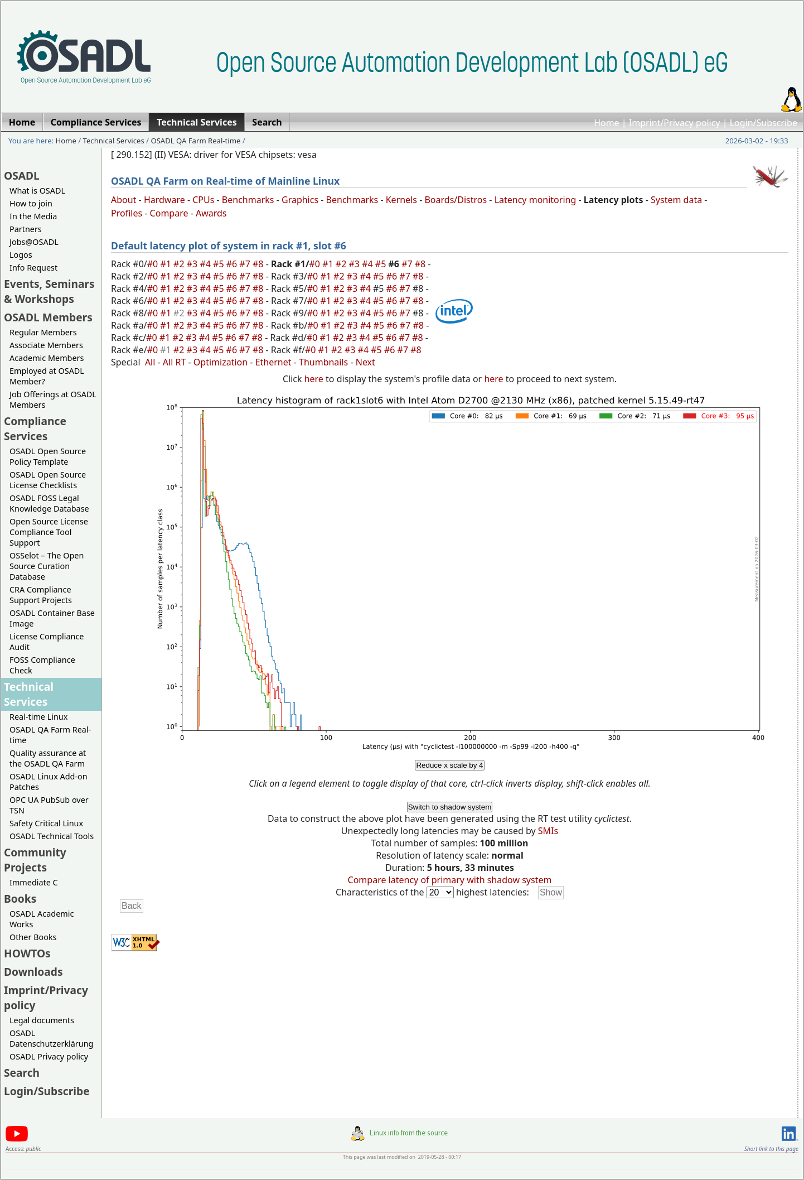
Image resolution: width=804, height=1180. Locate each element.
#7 (246, 264)
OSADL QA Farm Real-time (195, 141)
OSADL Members (48, 317)
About (123, 200)
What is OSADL (37, 190)
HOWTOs (27, 953)
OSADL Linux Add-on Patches (48, 781)
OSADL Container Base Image (52, 618)
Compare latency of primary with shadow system (450, 880)
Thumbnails (323, 362)
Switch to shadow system (450, 807)
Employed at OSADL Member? (46, 376)
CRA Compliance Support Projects (40, 594)
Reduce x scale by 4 (449, 765)
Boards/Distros (455, 200)
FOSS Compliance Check (42, 665)
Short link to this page (771, 1149)
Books (20, 898)
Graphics (300, 200)
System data (676, 200)
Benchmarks (248, 200)
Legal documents (41, 1020)
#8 (259, 264)
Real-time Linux (38, 716)
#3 (193, 264)
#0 (154, 264)
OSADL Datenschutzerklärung (51, 1038)
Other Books (32, 937)
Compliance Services (35, 428)
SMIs (548, 831)
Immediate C (33, 882)
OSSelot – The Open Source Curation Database (46, 566)
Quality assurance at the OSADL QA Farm (47, 758)
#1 (166, 264)
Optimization (220, 362)
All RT (174, 362)
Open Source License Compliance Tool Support (48, 532)
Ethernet (273, 362)
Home (606, 123)
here (313, 379)
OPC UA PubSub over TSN (49, 805)
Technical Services (113, 141)
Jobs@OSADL (34, 242)
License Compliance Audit (46, 641)
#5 (219, 264)
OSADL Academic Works (41, 918)
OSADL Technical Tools (51, 836)
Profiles (126, 213)
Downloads (33, 971)
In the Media (33, 216)
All (150, 362)
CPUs (203, 200)
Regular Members (43, 332)
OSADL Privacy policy (48, 1056)
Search (22, 1072)
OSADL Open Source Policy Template (47, 456)
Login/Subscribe (763, 123)
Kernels (401, 200)
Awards (211, 213)
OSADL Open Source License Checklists (47, 479)
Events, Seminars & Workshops (49, 291)
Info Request (33, 267)
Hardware (164, 200)
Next (365, 362)
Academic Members (46, 358)
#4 (206, 264)
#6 (233, 264)
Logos (20, 254)
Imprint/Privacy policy (674, 123)
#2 (180, 264)
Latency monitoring (536, 200)
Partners (25, 229)
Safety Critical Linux (46, 823)
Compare (169, 213)
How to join (30, 203)
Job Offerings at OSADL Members (52, 399)
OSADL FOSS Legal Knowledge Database (49, 503)
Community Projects (35, 860)
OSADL (22, 175)
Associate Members (46, 345)
